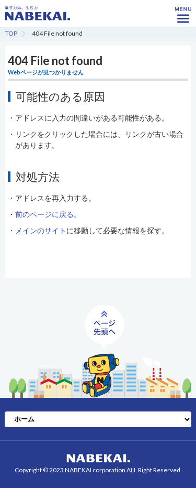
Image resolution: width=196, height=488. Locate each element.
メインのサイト (40, 230)
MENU (183, 18)
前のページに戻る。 (48, 214)
